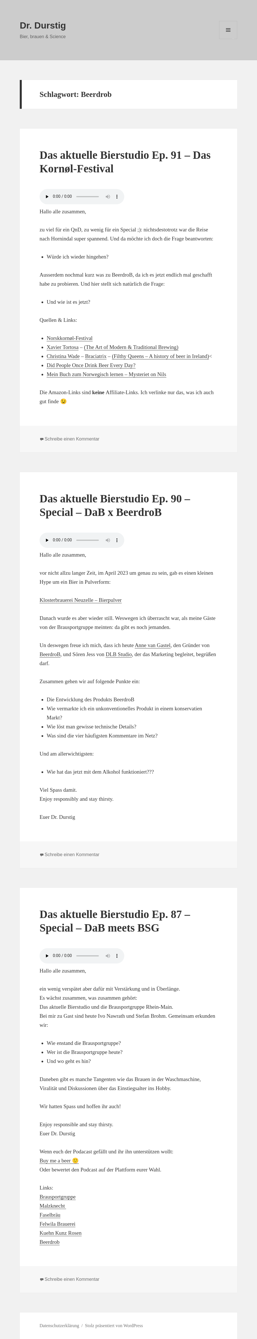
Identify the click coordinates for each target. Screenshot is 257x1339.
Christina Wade (63, 356)
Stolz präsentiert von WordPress (114, 1325)
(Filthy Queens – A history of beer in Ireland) (160, 356)
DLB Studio (119, 654)
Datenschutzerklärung (59, 1325)
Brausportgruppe (58, 1197)
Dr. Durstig (43, 25)
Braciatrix (95, 356)
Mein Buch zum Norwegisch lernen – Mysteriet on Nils (106, 374)
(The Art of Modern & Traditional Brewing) (131, 347)
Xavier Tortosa (63, 347)
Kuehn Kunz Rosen (61, 1233)
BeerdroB (50, 654)
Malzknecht (53, 1206)
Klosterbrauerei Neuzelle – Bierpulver (81, 600)
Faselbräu (50, 1215)
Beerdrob (50, 1242)
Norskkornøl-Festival (70, 338)
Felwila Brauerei (57, 1224)
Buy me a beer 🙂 (59, 1161)
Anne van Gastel (153, 645)
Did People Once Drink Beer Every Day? (91, 365)
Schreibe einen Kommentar (72, 439)
